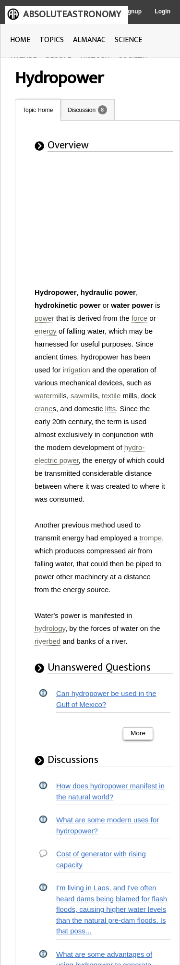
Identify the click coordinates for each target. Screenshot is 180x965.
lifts (110, 408)
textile (111, 396)
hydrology (50, 628)
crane (44, 408)
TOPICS (51, 40)
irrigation (76, 370)
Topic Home (38, 110)
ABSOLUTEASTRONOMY (72, 14)
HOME (20, 40)
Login (162, 11)
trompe (150, 538)
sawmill (82, 396)
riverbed (47, 641)
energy (46, 331)
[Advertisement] (93, 226)
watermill (49, 396)
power (44, 318)
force (139, 318)
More (138, 733)
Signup (132, 11)
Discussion (82, 110)
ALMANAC (89, 40)
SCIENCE (128, 40)
